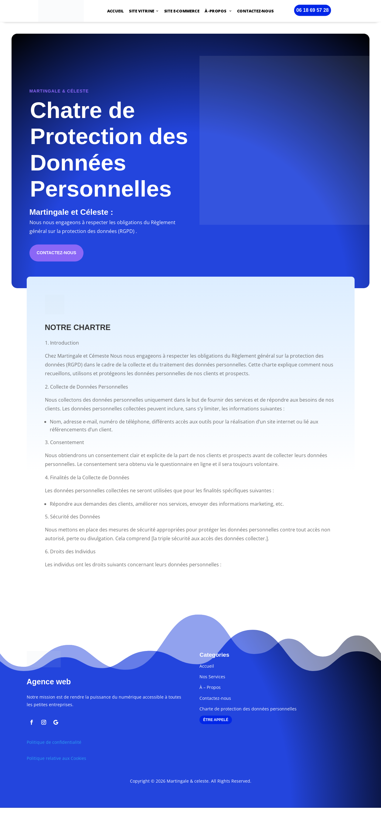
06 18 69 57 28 (312, 10)
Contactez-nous (56, 252)
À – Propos (210, 687)
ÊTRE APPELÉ (215, 720)
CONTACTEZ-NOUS (255, 11)
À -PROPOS (216, 11)
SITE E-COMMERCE (181, 11)
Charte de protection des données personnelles (248, 709)
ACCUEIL (115, 11)
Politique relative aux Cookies (56, 758)
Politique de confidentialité (54, 742)
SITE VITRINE (141, 11)
